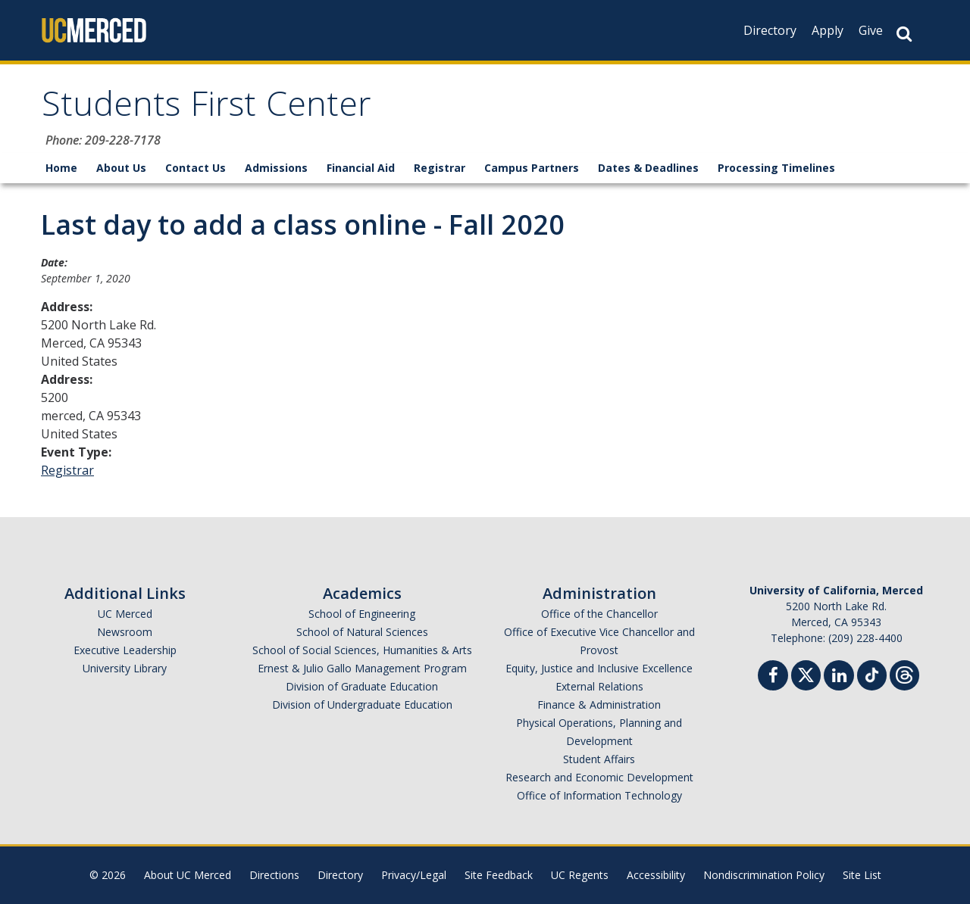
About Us (121, 168)
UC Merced (125, 613)
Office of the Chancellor (599, 613)
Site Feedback (499, 875)
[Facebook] (773, 677)
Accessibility (656, 875)
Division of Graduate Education (362, 686)
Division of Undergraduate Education (362, 704)
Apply (827, 30)
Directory (769, 30)
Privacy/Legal (413, 875)
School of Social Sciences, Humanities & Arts (362, 650)
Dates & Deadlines (648, 168)
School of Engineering (361, 613)
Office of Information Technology (599, 795)
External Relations (599, 686)
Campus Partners (531, 168)
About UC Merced (187, 875)
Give (871, 30)
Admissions (276, 168)
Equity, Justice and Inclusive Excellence (599, 668)
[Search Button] (904, 33)
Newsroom (124, 632)
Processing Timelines (776, 168)
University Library (125, 668)
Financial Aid (361, 168)
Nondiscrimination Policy (763, 875)
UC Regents (580, 875)
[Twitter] (806, 673)
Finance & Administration (599, 704)
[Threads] (904, 673)
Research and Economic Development (599, 777)
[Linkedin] (838, 677)
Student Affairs (599, 759)
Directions (274, 875)
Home (61, 168)
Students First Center (206, 108)
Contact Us (195, 168)
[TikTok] (872, 673)
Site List (862, 875)
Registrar (439, 168)
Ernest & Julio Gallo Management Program (362, 668)
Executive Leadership (125, 650)
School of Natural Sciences (362, 632)
